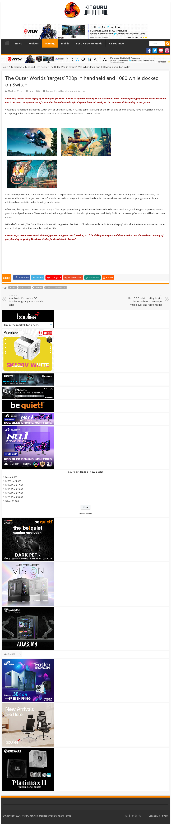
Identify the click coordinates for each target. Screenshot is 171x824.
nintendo (25, 287)
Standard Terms (62, 815)
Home (7, 43)
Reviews (34, 43)
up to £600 (11, 477)
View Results (85, 513)
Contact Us (154, 815)
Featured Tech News (36, 66)
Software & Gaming (75, 91)
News (18, 43)
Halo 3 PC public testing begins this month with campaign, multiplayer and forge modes (144, 300)
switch (38, 287)
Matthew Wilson (15, 91)
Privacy (164, 815)
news (12, 287)
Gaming (50, 43)
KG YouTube (116, 43)
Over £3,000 (12, 501)
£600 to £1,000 (13, 481)
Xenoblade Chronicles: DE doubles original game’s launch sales (26, 300)
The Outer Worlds (55, 287)
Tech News (16, 66)
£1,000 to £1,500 (14, 485)
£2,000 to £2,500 (14, 493)
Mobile (65, 43)
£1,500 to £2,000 (14, 489)
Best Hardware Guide (89, 43)
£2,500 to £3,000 (14, 497)
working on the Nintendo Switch (102, 98)
